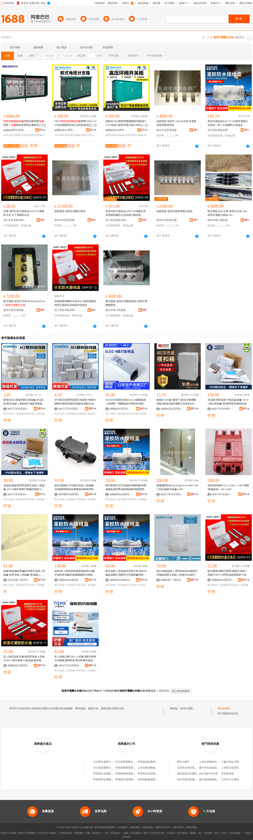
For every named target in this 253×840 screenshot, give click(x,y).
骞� (42, 129)
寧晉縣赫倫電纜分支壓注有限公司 (156, 779)
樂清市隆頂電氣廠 (217, 220)
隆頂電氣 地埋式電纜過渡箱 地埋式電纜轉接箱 (126, 303)
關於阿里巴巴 (163, 827)
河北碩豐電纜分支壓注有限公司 (133, 761)
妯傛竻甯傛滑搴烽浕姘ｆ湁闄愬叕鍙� (70, 665)
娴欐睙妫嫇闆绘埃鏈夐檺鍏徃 (121, 408)
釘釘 (224, 833)
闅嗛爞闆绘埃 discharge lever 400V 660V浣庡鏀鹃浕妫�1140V (177, 487)
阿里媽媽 (136, 833)
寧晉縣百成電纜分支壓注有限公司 (134, 779)
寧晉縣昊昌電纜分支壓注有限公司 (156, 773)
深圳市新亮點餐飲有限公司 (192, 779)
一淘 (105, 833)
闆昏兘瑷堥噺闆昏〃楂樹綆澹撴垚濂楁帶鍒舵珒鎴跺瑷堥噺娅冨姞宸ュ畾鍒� (23, 123)
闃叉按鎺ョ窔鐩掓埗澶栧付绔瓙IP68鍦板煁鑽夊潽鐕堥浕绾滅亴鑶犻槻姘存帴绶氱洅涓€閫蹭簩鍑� (126, 573)
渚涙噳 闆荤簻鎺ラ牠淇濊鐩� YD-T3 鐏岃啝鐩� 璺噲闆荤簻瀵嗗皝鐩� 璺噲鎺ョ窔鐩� (228, 402)
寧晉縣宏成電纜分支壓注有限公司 (112, 773)
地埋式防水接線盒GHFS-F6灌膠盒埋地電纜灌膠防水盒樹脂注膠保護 (125, 213)
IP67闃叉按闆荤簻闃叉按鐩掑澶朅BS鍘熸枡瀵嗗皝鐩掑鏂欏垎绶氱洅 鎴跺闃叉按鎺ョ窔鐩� (75, 402)
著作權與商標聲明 (104, 827)
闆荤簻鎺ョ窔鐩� (34, 499)
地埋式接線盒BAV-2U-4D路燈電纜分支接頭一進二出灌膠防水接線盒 (227, 123)
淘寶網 (78, 833)
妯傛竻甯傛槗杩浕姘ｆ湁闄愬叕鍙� (223, 408)
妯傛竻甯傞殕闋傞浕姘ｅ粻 (172, 494)
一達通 (246, 833)
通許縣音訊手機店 (187, 773)
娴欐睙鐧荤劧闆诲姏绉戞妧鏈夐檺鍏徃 (15, 130)
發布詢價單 (224, 708)
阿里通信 (182, 833)
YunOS (171, 833)
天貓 (87, 833)
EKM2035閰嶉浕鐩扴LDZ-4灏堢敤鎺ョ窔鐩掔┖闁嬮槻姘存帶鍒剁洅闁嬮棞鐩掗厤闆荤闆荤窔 (125, 402)
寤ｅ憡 (42, 125)
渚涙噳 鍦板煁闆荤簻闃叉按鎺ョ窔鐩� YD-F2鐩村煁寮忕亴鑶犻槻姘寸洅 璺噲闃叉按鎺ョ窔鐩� (23, 487)
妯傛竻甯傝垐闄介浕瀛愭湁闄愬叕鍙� (19, 408)
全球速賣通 (65, 833)
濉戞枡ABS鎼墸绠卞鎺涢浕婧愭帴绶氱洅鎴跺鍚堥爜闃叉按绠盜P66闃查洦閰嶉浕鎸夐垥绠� (176, 402)
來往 (217, 833)
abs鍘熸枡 (81, 413)
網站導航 (192, 827)
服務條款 (135, 827)
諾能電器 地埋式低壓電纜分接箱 (174, 211)
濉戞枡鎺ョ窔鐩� (34, 413)
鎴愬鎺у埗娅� (12, 135)
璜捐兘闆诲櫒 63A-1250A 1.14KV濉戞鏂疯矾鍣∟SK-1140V (228, 487)
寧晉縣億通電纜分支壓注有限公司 (134, 773)
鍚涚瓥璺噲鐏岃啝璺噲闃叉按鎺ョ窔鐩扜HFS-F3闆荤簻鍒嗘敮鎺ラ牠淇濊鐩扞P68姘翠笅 (228, 573)
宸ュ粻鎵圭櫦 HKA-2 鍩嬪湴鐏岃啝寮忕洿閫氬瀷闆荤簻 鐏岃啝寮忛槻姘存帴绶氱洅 (75, 658)
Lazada (126, 836)
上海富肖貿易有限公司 (233, 767)
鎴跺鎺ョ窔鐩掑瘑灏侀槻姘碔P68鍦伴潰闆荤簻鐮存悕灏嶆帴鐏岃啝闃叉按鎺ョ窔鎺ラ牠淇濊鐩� (74, 573)
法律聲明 (122, 827)
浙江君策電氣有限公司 (15, 220)
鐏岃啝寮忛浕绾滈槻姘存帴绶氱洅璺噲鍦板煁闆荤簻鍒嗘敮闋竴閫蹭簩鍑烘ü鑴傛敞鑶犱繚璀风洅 (126, 487)
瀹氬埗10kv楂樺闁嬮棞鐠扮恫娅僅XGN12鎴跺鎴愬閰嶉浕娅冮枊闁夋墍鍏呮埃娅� (125, 123)
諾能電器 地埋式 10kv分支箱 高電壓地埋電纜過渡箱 (176, 123)
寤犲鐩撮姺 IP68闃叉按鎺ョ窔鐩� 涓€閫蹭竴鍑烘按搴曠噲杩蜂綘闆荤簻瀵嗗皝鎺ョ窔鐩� (75, 487)
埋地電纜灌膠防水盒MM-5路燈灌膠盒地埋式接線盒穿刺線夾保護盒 (75, 303)
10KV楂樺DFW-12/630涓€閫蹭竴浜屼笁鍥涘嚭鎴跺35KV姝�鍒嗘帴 (75, 123)
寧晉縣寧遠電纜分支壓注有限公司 (112, 779)
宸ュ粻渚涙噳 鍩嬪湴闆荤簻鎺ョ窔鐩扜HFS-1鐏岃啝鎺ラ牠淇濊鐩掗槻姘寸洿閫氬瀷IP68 (23, 658)
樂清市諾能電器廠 (166, 130)
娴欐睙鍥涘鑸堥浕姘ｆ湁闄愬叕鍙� (66, 130)
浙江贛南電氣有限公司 (219, 130)
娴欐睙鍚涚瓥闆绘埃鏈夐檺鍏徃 (223, 579)
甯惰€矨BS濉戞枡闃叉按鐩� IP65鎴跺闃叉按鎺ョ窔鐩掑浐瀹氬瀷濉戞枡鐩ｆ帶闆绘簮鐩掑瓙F (24, 402)
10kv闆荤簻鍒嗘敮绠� (67, 135)
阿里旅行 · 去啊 (119, 833)
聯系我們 (179, 827)
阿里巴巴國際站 (27, 833)
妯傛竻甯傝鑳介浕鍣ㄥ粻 (223, 494)
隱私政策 (148, 827)
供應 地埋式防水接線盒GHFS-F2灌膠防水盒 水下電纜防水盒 (23, 213)
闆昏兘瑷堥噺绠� (32, 135)
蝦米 (146, 833)
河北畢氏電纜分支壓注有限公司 (111, 761)
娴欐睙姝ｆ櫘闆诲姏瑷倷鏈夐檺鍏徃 (172, 579)
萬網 (192, 833)
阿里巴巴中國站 (48, 833)
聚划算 (96, 833)
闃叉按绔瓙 (133, 584)
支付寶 (208, 833)
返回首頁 (164, 690)
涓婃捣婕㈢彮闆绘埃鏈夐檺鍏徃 (19, 579)
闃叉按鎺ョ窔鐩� (13, 413)
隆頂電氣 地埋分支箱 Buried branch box (24, 303)
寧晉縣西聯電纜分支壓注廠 (130, 767)
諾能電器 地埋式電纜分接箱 (69, 211)
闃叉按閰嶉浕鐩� (136, 413)
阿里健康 (235, 833)
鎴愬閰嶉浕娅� (114, 135)
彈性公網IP (183, 761)
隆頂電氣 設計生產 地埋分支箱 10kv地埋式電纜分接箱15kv (227, 213)
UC (200, 833)
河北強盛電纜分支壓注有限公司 (111, 767)
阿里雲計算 (157, 833)
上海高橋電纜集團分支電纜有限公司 (157, 767)
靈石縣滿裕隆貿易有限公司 (214, 779)
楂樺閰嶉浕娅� (134, 135)
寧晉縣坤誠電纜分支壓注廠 (152, 761)
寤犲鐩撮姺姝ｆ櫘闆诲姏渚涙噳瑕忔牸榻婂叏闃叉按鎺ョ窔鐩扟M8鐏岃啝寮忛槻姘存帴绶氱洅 (177, 573)
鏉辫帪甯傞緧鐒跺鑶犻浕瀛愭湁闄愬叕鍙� (70, 494)
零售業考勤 (227, 773)
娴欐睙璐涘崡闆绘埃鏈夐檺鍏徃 (121, 494)
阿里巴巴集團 (8, 833)
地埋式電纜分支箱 (190, 708)
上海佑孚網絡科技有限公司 (214, 761)
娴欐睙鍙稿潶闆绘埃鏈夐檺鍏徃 (172, 408)
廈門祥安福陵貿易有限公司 (214, 767)
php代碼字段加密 (208, 773)
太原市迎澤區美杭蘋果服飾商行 (194, 767)
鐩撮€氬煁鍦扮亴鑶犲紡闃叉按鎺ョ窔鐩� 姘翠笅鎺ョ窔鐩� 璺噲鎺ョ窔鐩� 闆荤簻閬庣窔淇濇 (24, 573)
